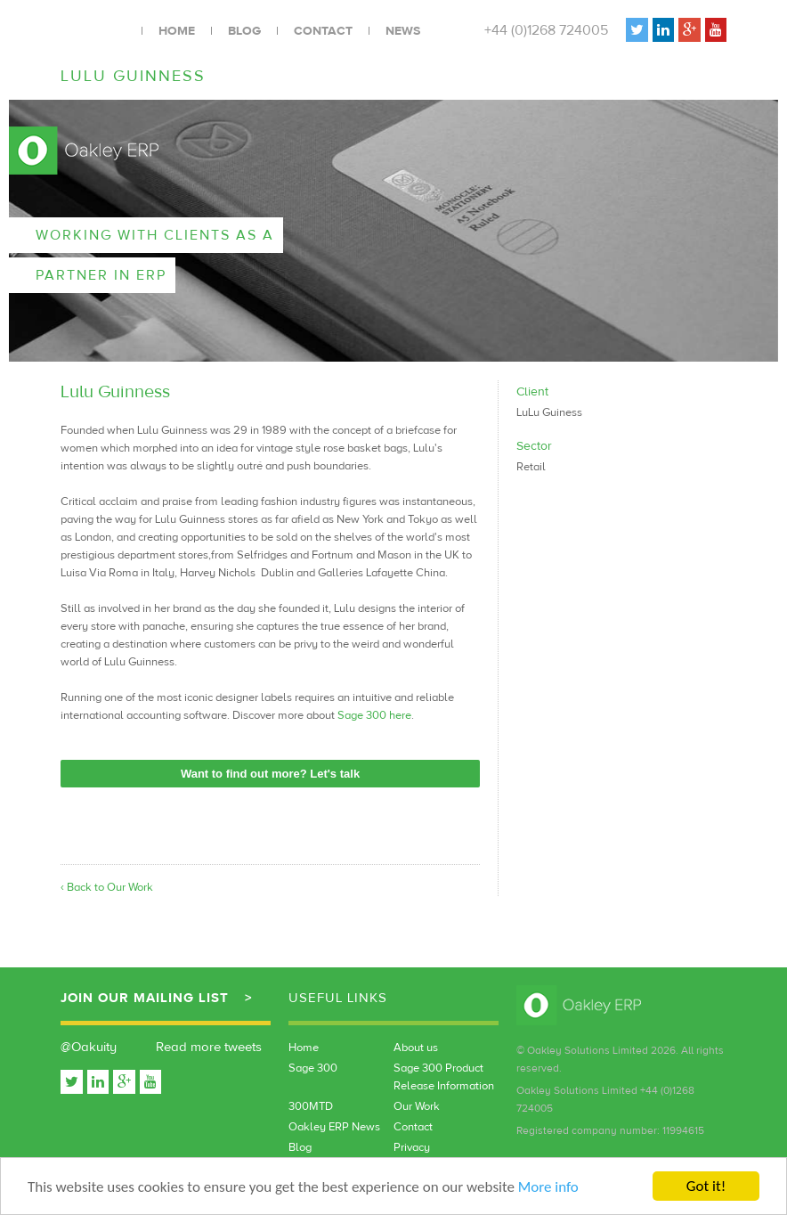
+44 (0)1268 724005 (546, 30)
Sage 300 (312, 1068)
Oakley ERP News (334, 1127)
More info (548, 1187)
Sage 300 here (374, 715)
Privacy (412, 1147)
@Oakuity (89, 1047)
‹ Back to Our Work (107, 887)
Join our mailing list (145, 998)
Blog (244, 31)
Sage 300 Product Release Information (444, 1077)
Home (176, 31)
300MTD (310, 1106)
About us (416, 1047)
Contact (323, 31)
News (402, 31)
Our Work (417, 1106)
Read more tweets (209, 1047)
